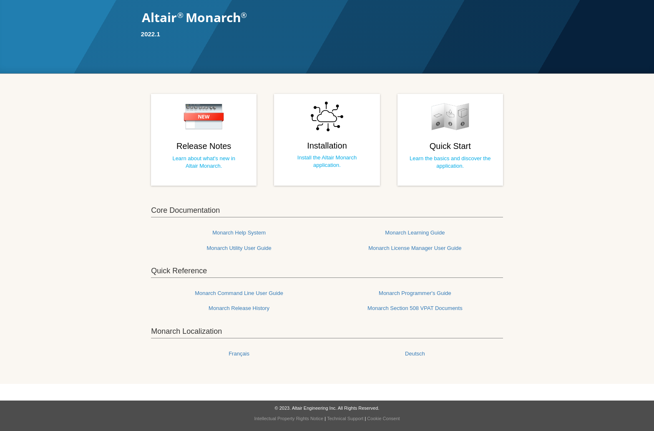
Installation (327, 145)
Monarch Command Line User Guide (239, 293)
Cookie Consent (383, 418)
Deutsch (415, 353)
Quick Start (450, 146)
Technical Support (345, 418)
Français (239, 353)
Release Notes (203, 146)
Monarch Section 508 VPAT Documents (415, 308)
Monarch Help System (239, 232)
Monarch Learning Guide (415, 232)
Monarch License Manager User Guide (414, 248)
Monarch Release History (239, 308)
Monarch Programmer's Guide (415, 293)
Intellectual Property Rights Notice (288, 418)
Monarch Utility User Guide (238, 248)
